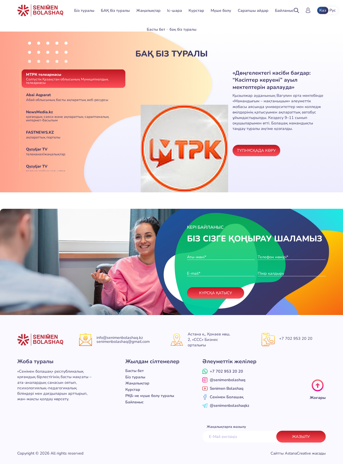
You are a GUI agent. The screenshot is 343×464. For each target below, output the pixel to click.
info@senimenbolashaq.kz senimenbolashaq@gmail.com (123, 340)
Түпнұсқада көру (256, 150)
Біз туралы (84, 10)
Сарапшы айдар (253, 10)
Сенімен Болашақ (222, 397)
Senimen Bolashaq (222, 388)
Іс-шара (174, 10)
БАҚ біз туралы (115, 10)
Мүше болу (221, 10)
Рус (333, 10)
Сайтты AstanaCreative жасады (297, 453)
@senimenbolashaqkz (225, 405)
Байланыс (284, 10)
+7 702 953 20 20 (295, 338)
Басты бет (155, 29)
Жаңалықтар (148, 10)
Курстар (196, 10)
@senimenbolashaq (223, 380)
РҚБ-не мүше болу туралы (150, 395)
